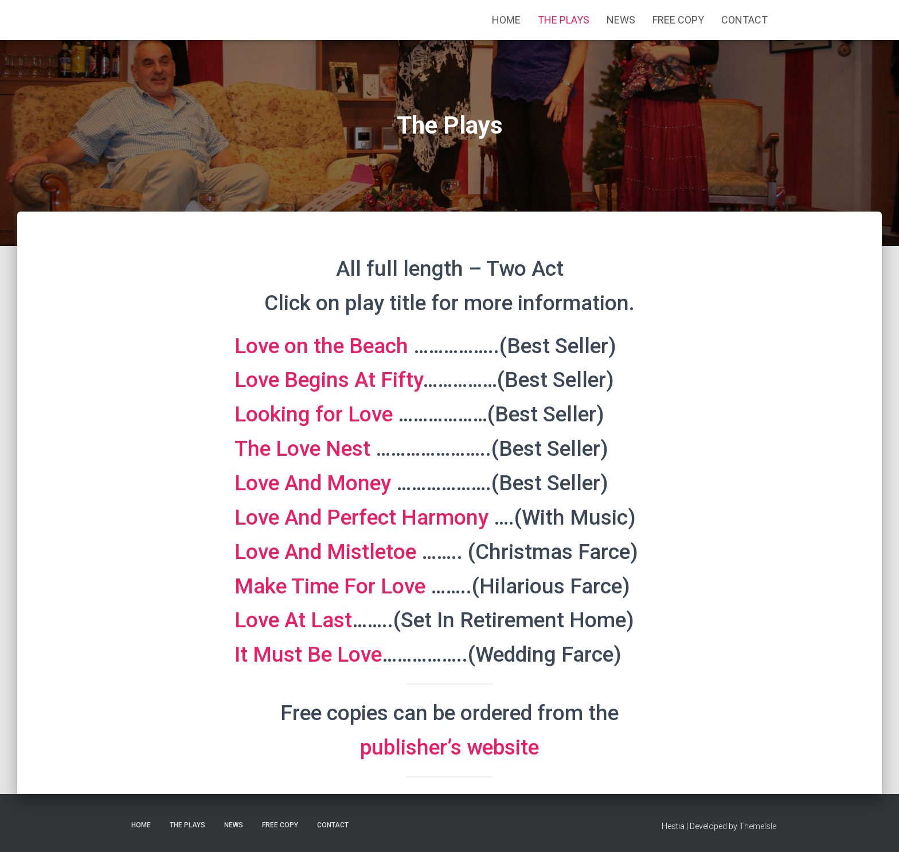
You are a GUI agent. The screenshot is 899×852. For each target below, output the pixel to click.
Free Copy (678, 20)
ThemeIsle (757, 826)
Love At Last (293, 620)
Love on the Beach (321, 346)
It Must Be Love (308, 654)
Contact (744, 20)
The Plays (563, 20)
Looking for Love (313, 414)
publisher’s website (449, 747)
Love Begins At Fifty (328, 380)
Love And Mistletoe (325, 552)
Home (506, 20)
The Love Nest (302, 448)
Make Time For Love (329, 586)
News (621, 20)
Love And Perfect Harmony (361, 517)
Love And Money (312, 483)
